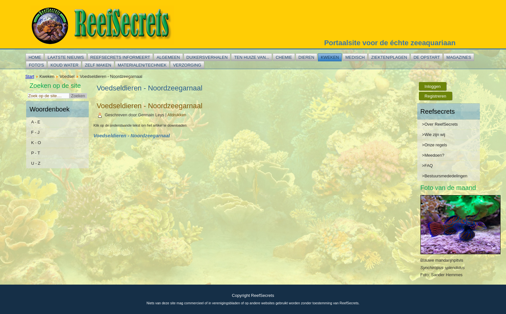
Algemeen (168, 57)
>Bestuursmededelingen (445, 175)
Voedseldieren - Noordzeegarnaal (149, 106)
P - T (35, 153)
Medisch (355, 57)
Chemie (284, 57)
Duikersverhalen (207, 57)
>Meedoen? (433, 155)
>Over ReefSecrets (440, 124)
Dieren (306, 57)
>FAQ (427, 165)
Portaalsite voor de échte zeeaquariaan (389, 43)
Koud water (64, 65)
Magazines (458, 57)
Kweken (330, 57)
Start (29, 76)
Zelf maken (98, 65)
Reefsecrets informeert (120, 57)
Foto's (36, 65)
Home (34, 57)
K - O (36, 142)
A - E (35, 122)
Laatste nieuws (65, 57)
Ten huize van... (251, 57)
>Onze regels (434, 144)
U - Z (35, 163)
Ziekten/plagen (389, 57)
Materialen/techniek (142, 65)
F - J (35, 132)
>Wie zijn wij (433, 134)
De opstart (426, 57)
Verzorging (187, 65)
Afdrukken (177, 114)
